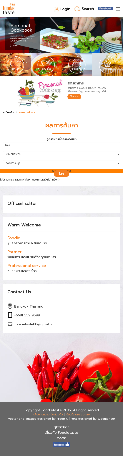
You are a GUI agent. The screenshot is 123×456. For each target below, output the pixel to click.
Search (84, 8)
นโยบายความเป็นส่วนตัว (48, 414)
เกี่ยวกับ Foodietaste (61, 432)
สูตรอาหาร (61, 426)
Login (62, 9)
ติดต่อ (61, 438)
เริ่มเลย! (74, 96)
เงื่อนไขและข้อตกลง (78, 414)
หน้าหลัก (8, 112)
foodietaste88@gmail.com (35, 324)
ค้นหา (61, 173)
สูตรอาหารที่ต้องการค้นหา (61, 139)
